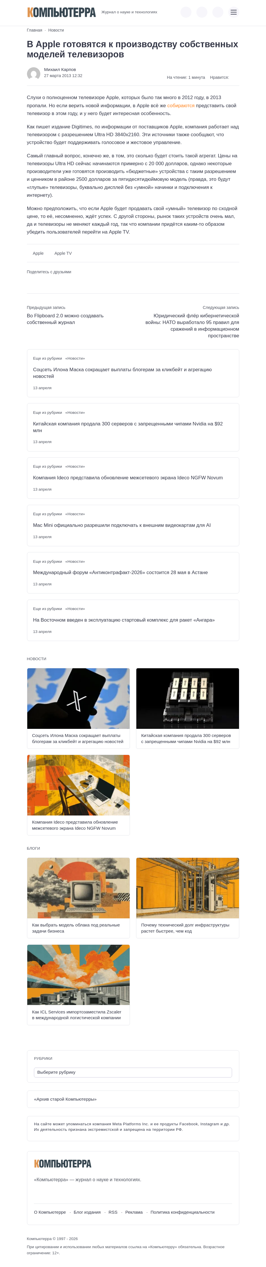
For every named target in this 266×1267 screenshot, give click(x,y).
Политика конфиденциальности (183, 1212)
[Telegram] (59, 1193)
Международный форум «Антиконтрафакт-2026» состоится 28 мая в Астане (120, 572)
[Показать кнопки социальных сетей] (185, 12)
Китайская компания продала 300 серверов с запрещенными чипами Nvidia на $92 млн (128, 427)
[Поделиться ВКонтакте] (31, 282)
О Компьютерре (50, 1212)
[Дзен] (70, 1193)
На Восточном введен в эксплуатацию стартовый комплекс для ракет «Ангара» (124, 620)
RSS (112, 1212)
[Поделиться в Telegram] (41, 282)
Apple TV (63, 253)
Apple (38, 253)
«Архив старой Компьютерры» (65, 1099)
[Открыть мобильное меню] (233, 12)
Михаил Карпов (60, 69)
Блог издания (87, 1212)
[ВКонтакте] (38, 1193)
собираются (181, 105)
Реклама (134, 1212)
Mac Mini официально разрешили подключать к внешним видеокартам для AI (122, 525)
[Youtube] (49, 1193)
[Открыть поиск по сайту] (217, 12)
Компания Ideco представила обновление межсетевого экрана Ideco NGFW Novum (128, 477)
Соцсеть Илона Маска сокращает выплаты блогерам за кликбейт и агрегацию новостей (122, 373)
